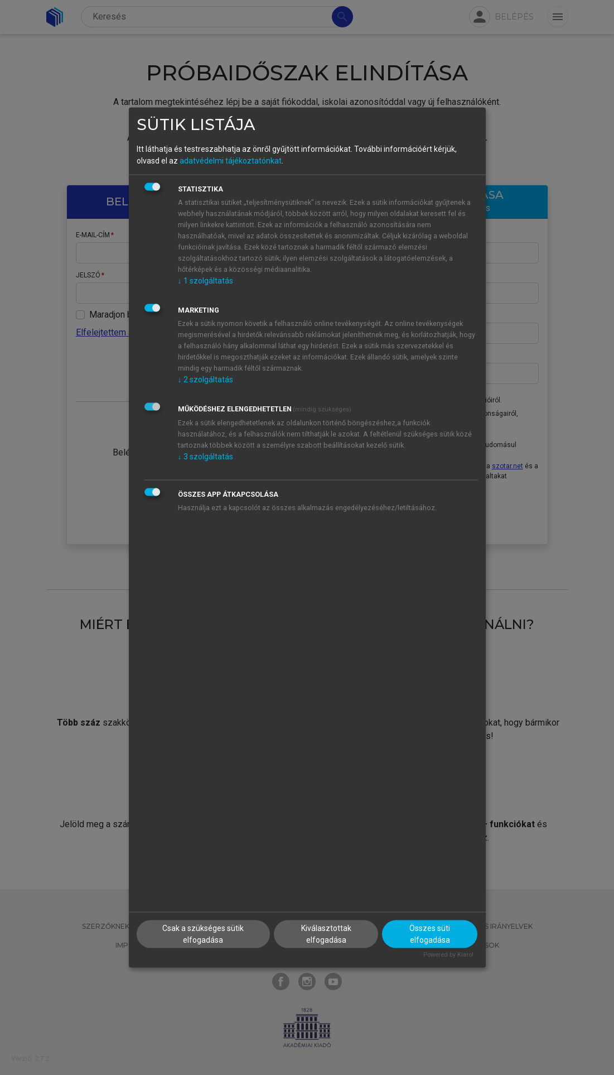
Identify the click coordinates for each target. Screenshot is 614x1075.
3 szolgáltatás (205, 456)
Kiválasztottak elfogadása (326, 934)
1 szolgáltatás (205, 280)
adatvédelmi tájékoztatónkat (231, 160)
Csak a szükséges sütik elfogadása (203, 934)
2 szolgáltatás (205, 379)
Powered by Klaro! (448, 954)
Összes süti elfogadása (429, 934)
